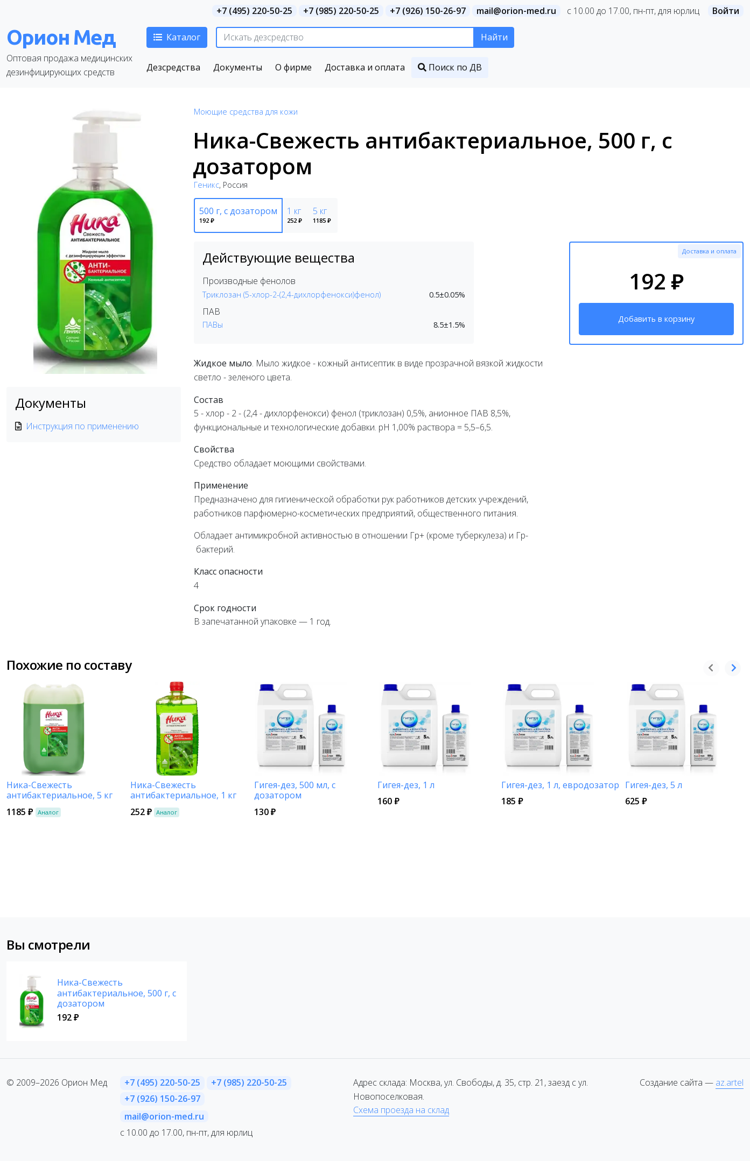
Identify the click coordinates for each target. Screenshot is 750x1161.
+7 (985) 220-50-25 (341, 11)
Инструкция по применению (82, 426)
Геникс (206, 185)
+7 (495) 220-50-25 (254, 11)
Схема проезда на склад (401, 1110)
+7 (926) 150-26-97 (428, 11)
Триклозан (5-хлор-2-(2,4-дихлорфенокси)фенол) (291, 294)
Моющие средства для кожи (246, 112)
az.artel (730, 1082)
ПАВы (212, 325)
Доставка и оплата (709, 251)
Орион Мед (60, 36)
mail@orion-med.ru (516, 11)
